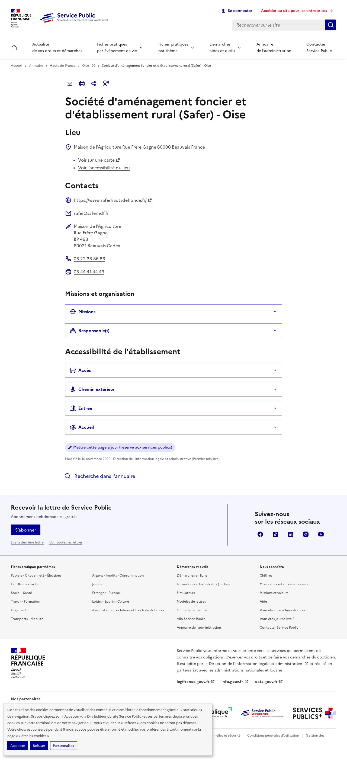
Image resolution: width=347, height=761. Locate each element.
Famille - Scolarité (24, 584)
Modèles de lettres (191, 601)
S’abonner (25, 530)
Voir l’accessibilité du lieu (104, 167)
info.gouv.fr (235, 682)
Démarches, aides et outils (222, 47)
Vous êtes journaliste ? (277, 618)
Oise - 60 (88, 65)
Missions (82, 311)
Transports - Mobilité (27, 618)
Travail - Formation (25, 601)
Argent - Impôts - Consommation (118, 575)
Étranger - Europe (106, 592)
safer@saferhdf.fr (91, 213)
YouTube (321, 534)
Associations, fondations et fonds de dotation (128, 610)
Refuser (39, 745)
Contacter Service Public (319, 47)
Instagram (305, 534)
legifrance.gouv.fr (196, 682)
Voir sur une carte (99, 160)
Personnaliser (64, 745)
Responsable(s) (90, 330)
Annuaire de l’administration (273, 47)
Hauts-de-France (63, 65)
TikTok (275, 534)
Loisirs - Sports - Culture (110, 601)
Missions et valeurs (274, 592)
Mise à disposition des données (284, 584)
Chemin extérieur (92, 389)
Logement (19, 610)
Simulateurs (186, 592)
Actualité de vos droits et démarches (57, 47)
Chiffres (266, 575)
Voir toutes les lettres (65, 542)
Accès (80, 370)
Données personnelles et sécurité (214, 735)
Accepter (17, 745)
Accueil (17, 65)
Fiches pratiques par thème (173, 47)
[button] (106, 83)
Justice (97, 584)
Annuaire (36, 65)
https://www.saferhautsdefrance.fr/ (113, 200)
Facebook (260, 534)
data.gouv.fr (269, 682)
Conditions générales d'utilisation (273, 735)
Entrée (81, 408)
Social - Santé (21, 592)
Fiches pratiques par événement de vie (117, 47)
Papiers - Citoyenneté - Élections (36, 575)
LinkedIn (290, 534)
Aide (263, 601)
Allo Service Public (191, 618)
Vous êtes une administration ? (283, 610)
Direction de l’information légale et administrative (259, 664)
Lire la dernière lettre (27, 542)
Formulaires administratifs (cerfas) (203, 584)
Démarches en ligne (192, 575)
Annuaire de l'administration (199, 627)
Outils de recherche (192, 610)
